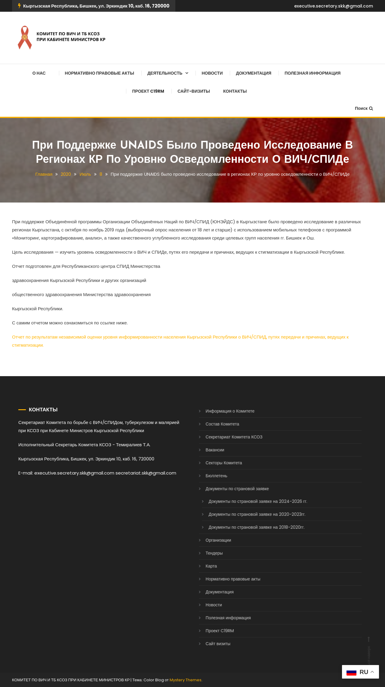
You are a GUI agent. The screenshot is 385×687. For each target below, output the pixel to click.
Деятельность (165, 73)
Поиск (364, 108)
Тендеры (207, 553)
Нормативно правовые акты (99, 73)
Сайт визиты (211, 644)
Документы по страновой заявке (230, 489)
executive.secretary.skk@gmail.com (333, 6)
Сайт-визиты (193, 91)
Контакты (235, 91)
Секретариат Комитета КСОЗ (227, 437)
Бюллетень (210, 476)
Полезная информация (312, 73)
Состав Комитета (216, 424)
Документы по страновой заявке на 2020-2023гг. (250, 514)
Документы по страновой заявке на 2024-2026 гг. (251, 501)
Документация (253, 73)
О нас (39, 73)
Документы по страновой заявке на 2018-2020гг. (250, 527)
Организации (212, 540)
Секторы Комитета (217, 463)
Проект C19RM (148, 91)
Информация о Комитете (223, 411)
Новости (212, 73)
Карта (204, 566)
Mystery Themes (186, 680)
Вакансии (208, 450)
